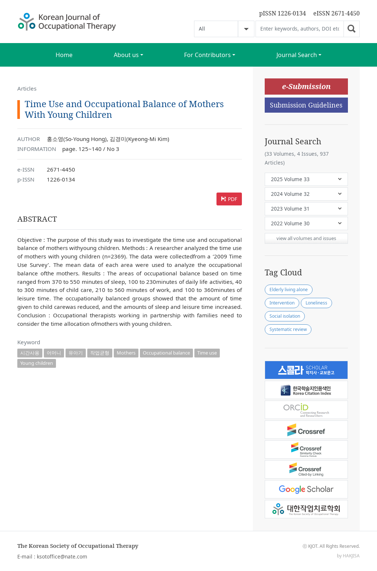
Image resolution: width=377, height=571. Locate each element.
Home (64, 55)
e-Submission (306, 86)
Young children (36, 363)
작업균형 (99, 352)
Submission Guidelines (306, 105)
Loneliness (316, 303)
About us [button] (126, 55)
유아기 (75, 352)
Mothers (126, 352)
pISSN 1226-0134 (282, 13)
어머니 (54, 352)
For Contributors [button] (207, 55)
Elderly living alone (288, 289)
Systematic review (288, 329)
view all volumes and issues (306, 238)
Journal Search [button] (296, 55)
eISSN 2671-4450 (336, 13)
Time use (207, 352)
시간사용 (29, 352)
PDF (232, 198)
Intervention (282, 303)
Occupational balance (166, 352)
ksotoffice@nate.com (62, 556)
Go (351, 29)
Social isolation (284, 316)
